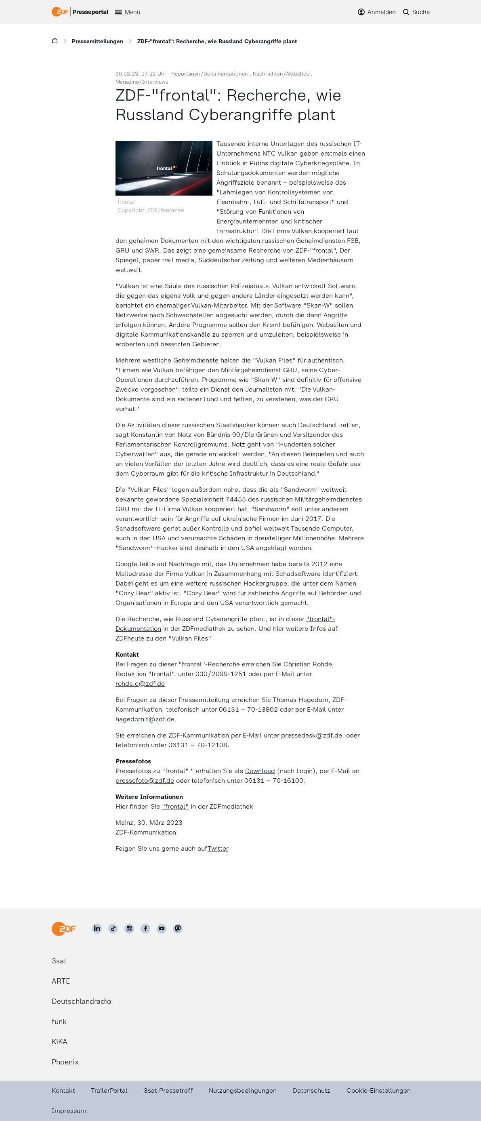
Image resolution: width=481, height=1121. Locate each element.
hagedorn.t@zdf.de (145, 719)
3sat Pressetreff (168, 1090)
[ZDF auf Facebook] (145, 928)
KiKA (59, 1041)
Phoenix (65, 1062)
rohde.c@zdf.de (140, 683)
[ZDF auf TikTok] (113, 928)
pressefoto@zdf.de (145, 780)
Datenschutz (311, 1090)
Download (260, 771)
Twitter (218, 848)
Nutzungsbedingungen (243, 1090)
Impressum (69, 1111)
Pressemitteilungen (97, 41)
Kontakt (63, 1090)
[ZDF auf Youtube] (161, 928)
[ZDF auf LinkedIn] (97, 928)
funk (59, 1021)
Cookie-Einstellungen (379, 1090)
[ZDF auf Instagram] (129, 928)
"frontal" (175, 806)
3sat (59, 961)
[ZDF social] (178, 928)
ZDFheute (130, 638)
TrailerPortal (109, 1090)
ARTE (61, 981)
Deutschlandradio (81, 1001)
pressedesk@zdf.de (311, 735)
